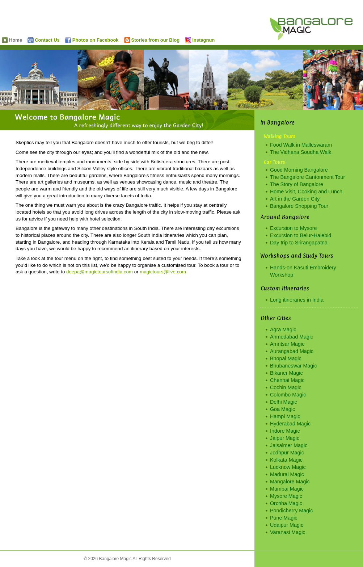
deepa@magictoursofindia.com (99, 271)
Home (12, 40)
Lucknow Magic (288, 467)
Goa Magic (282, 409)
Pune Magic (283, 518)
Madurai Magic (287, 474)
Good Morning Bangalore (299, 170)
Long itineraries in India (297, 300)
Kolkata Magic (286, 460)
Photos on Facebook (92, 40)
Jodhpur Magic (287, 452)
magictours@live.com (163, 271)
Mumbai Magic (287, 489)
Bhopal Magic (285, 358)
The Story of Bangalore (296, 184)
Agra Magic (283, 329)
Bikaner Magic (286, 373)
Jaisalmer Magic (288, 445)
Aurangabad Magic (291, 351)
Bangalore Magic (316, 22)
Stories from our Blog (152, 40)
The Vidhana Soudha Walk (300, 152)
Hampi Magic (285, 416)
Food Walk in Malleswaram (301, 145)
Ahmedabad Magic (291, 337)
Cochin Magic (285, 387)
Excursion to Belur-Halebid (300, 235)
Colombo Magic (288, 395)
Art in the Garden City (295, 199)
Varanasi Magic (287, 532)
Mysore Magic (286, 496)
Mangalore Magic (290, 481)
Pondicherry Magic (291, 510)
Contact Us (44, 40)
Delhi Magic (283, 402)
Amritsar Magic (287, 344)
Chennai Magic (287, 380)
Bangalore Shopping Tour (299, 206)
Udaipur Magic (286, 525)
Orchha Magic (286, 503)
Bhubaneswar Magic (293, 366)
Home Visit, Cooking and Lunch (306, 191)
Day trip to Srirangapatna (299, 242)
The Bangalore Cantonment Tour (307, 177)
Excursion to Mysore (293, 228)
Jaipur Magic (284, 438)
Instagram (200, 40)
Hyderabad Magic (290, 424)
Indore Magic (285, 431)
